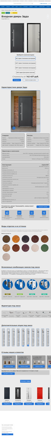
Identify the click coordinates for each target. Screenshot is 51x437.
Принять (7, 434)
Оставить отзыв (8, 373)
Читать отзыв (9, 366)
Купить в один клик (30, 80)
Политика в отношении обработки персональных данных (7, 432)
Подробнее (7, 403)
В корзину (17, 80)
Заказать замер (43, 206)
